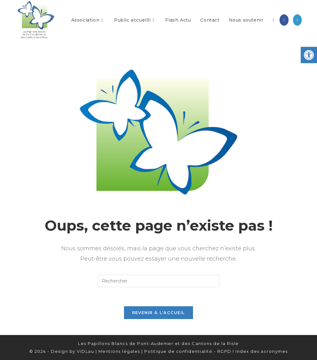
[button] (309, 55)
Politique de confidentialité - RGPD (187, 351)
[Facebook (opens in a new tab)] (284, 20)
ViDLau (85, 351)
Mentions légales (119, 351)
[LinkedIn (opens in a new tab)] (297, 20)
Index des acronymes (261, 351)
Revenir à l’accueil (158, 312)
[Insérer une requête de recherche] (159, 281)
